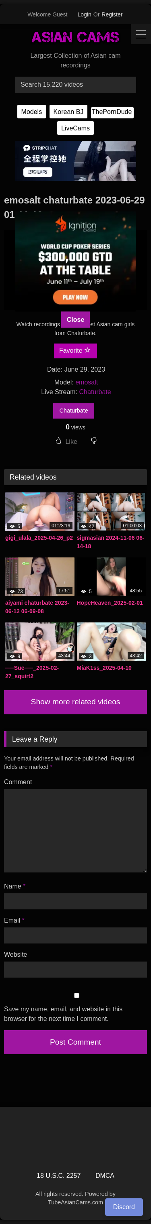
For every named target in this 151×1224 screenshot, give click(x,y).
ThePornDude (112, 111)
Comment (18, 782)
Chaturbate (95, 391)
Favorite (75, 350)
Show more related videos (75, 701)
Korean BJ (69, 111)
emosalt (86, 382)
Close (76, 319)
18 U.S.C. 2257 (59, 1175)
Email (14, 920)
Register (111, 14)
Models (31, 111)
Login (84, 14)
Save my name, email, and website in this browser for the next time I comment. (63, 1014)
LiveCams (75, 128)
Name (14, 886)
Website (15, 954)
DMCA (104, 1175)
